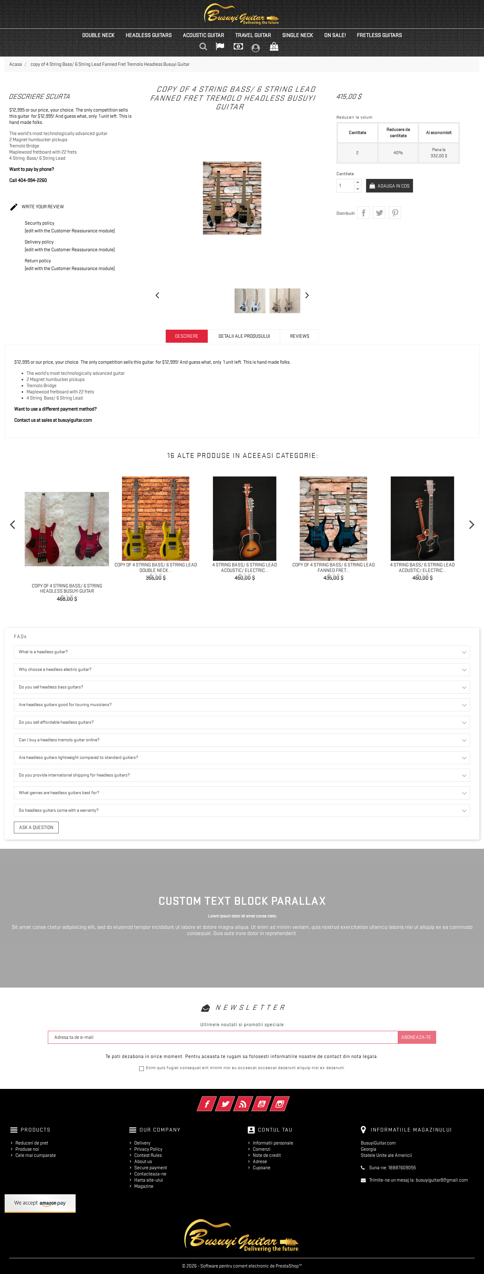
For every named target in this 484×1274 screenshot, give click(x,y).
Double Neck (98, 35)
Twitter (233, 1100)
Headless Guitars (149, 35)
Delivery (142, 1143)
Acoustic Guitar (203, 35)
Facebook (215, 1100)
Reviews (299, 336)
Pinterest (395, 212)
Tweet (379, 212)
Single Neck (297, 35)
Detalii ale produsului (244, 336)
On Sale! (335, 35)
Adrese (260, 1161)
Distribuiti (363, 212)
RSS (252, 1100)
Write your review (36, 207)
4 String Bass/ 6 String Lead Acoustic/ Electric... (244, 567)
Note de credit (267, 1155)
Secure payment (150, 1167)
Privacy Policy (148, 1149)
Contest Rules (148, 1155)
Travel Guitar (253, 35)
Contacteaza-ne (150, 1174)
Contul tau (275, 1130)
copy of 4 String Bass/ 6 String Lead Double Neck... (156, 567)
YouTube (270, 1100)
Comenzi (261, 1149)
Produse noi (27, 1149)
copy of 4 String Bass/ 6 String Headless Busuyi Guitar (67, 588)
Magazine (143, 1186)
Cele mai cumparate (35, 1155)
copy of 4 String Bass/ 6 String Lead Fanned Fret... (333, 567)
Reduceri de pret (31, 1143)
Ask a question (36, 827)
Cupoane (261, 1167)
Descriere (186, 336)
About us (143, 1161)
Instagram (288, 1100)
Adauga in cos (394, 186)
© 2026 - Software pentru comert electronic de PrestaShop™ (242, 1266)
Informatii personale (273, 1143)
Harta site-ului (148, 1180)
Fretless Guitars (379, 35)
